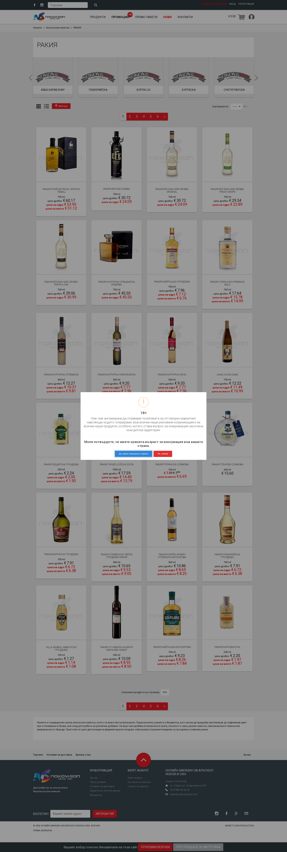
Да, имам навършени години (133, 453)
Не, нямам (163, 453)
